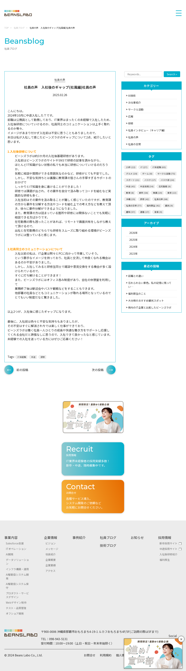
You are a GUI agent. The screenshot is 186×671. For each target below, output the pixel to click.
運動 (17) (144, 211)
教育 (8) (130, 192)
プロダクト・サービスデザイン (17, 595)
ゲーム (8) (147, 173)
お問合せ (89, 655)
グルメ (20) (131, 173)
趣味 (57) (130, 211)
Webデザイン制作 (16, 602)
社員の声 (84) (161, 199)
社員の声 (59, 79)
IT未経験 (22, 357)
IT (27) (144, 167)
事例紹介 (79, 537)
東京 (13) (172, 192)
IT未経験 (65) (159, 167)
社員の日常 (134, 144)
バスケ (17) (150, 179)
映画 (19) (157, 192)
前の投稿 (22, 370)
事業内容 (11, 537)
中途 (33, 357)
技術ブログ (108, 545)
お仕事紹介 (134, 102)
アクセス (50, 571)
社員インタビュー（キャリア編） (147, 130)
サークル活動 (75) (166, 173)
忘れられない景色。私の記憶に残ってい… (149, 284)
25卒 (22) (130, 167)
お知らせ (137, 537)
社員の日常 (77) (134, 205)
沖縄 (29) (130, 199)
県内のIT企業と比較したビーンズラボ (149, 307)
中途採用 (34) (147, 186)
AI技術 (132, 95)
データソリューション (17, 561)
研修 (43, 357)
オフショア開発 (15, 613)
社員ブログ (19, 27)
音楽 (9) (158, 211)
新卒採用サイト (168, 543)
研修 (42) (144, 199)
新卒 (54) (143, 192)
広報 (130, 116)
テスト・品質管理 (16, 608)
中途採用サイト (168, 549)
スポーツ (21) (132, 179)
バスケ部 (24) (167, 179)
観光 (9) (169, 205)
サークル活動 (135, 109)
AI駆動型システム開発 (17, 576)
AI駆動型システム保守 (17, 586)
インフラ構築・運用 (17, 569)
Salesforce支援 (15, 543)
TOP (6, 27)
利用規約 (106, 655)
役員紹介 (50, 554)
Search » (172, 74)
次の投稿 (97, 370)
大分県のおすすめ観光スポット (146, 300)
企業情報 (50, 537)
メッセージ (51, 549)
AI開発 (9, 554)
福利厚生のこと (137, 293)
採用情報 (164, 537)
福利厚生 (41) (153, 205)
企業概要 (50, 560)
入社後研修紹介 (168, 554)
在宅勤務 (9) (165, 186)
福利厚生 (165, 560)
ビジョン (50, 543)
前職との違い (135, 276)
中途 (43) (130, 186)
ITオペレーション (16, 549)
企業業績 (50, 565)
